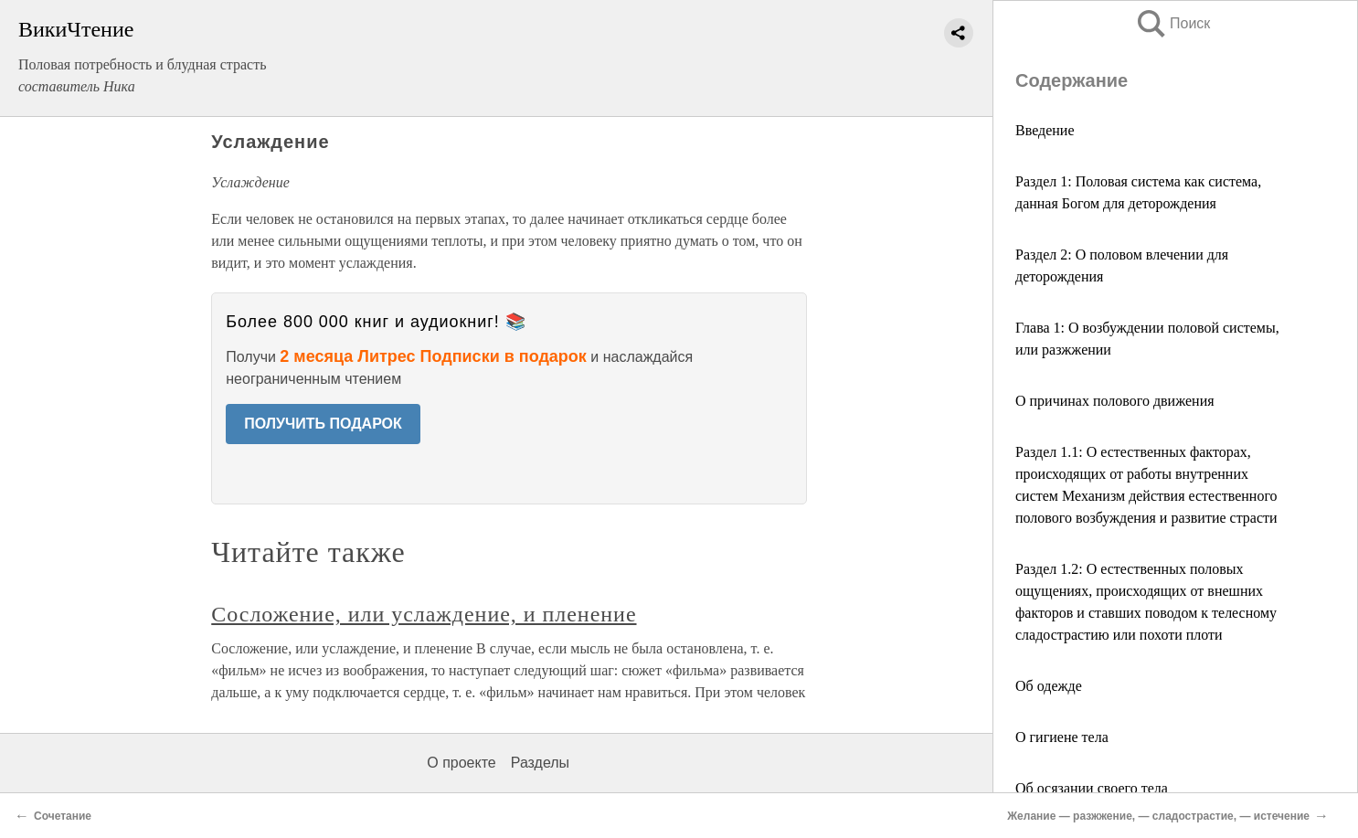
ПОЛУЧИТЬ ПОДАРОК (323, 423)
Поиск (1172, 23)
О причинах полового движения (1115, 400)
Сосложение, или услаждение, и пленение (423, 614)
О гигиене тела (1062, 737)
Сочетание (62, 816)
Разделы (540, 762)
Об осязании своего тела (1091, 788)
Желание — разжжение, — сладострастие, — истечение (1158, 816)
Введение (1045, 130)
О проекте (461, 762)
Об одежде (1048, 686)
